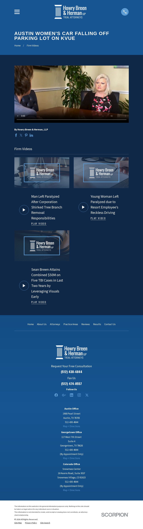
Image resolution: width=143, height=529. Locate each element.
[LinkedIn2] (71, 395)
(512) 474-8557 (71, 383)
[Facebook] (56, 395)
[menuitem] (18, 523)
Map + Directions (71, 426)
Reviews (85, 324)
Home (30, 324)
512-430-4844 (71, 422)
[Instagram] (79, 395)
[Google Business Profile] (64, 395)
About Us (42, 324)
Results (97, 324)
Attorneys (55, 324)
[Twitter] (87, 395)
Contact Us (110, 324)
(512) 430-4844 (71, 371)
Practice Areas (70, 324)
